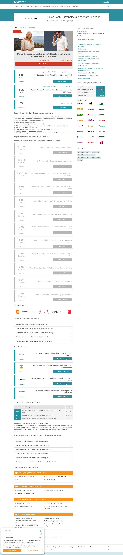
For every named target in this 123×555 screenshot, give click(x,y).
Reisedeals (54, 6)
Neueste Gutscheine (95, 547)
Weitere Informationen (84, 78)
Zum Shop (63, 107)
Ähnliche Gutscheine (83, 65)
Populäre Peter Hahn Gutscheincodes (88, 75)
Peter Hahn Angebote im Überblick (87, 56)
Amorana (67, 6)
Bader (61, 6)
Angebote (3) (32, 27)
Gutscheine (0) (23, 27)
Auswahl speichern (33, 550)
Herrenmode (91, 155)
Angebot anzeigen (63, 81)
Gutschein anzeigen (62, 359)
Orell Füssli (74, 6)
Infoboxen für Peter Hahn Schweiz (87, 73)
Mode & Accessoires (83, 157)
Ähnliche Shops (82, 49)
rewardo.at (51, 549)
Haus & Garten (82, 155)
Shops (55, 547)
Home (16, 6)
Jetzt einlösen (43, 64)
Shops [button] (21, 6)
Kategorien (46, 6)
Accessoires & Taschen (84, 152)
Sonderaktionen (63, 547)
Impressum (25, 547)
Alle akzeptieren (12, 550)
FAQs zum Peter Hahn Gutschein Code (88, 63)
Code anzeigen (63, 152)
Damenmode (95, 152)
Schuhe (80, 160)
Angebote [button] (38, 6)
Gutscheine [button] (28, 6)
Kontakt (49, 547)
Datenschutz (18, 547)
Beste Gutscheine (82, 547)
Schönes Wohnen (95, 157)
